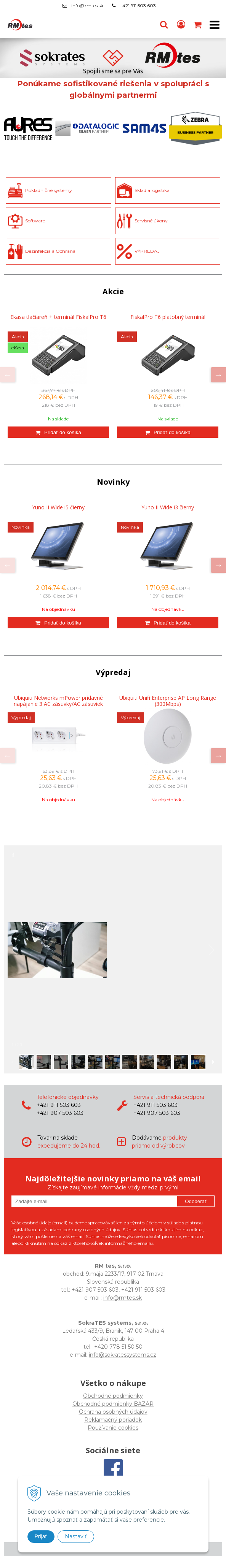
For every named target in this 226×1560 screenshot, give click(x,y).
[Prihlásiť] (181, 24)
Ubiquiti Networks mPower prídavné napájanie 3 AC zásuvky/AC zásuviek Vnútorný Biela (58, 704)
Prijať (41, 1536)
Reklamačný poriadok (113, 1419)
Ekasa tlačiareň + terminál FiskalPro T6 (58, 317)
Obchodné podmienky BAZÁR (113, 1403)
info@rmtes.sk (87, 5)
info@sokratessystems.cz (122, 1354)
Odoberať (196, 1201)
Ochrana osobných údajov (113, 1411)
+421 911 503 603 (138, 5)
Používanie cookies (113, 1427)
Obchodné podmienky (113, 1395)
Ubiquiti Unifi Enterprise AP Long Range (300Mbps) (167, 701)
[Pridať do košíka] (58, 432)
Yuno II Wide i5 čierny (58, 507)
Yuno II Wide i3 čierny (167, 507)
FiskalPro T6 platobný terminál (167, 317)
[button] (164, 24)
